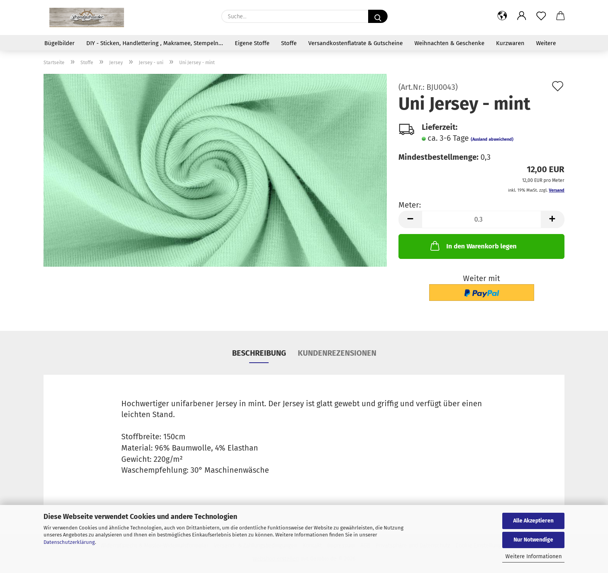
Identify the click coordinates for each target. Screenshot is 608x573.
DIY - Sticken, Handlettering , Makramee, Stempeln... (154, 43)
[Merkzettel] (541, 16)
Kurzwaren (510, 43)
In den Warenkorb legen (473, 245)
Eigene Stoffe (252, 43)
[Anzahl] (481, 219)
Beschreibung (259, 353)
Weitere (546, 43)
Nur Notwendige (533, 539)
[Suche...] (378, 16)
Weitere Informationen (533, 556)
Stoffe (289, 43)
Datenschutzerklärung (69, 542)
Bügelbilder (59, 43)
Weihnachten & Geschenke (449, 43)
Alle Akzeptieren (533, 520)
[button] (502, 16)
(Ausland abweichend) (492, 139)
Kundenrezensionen (337, 353)
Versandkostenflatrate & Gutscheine (355, 43)
